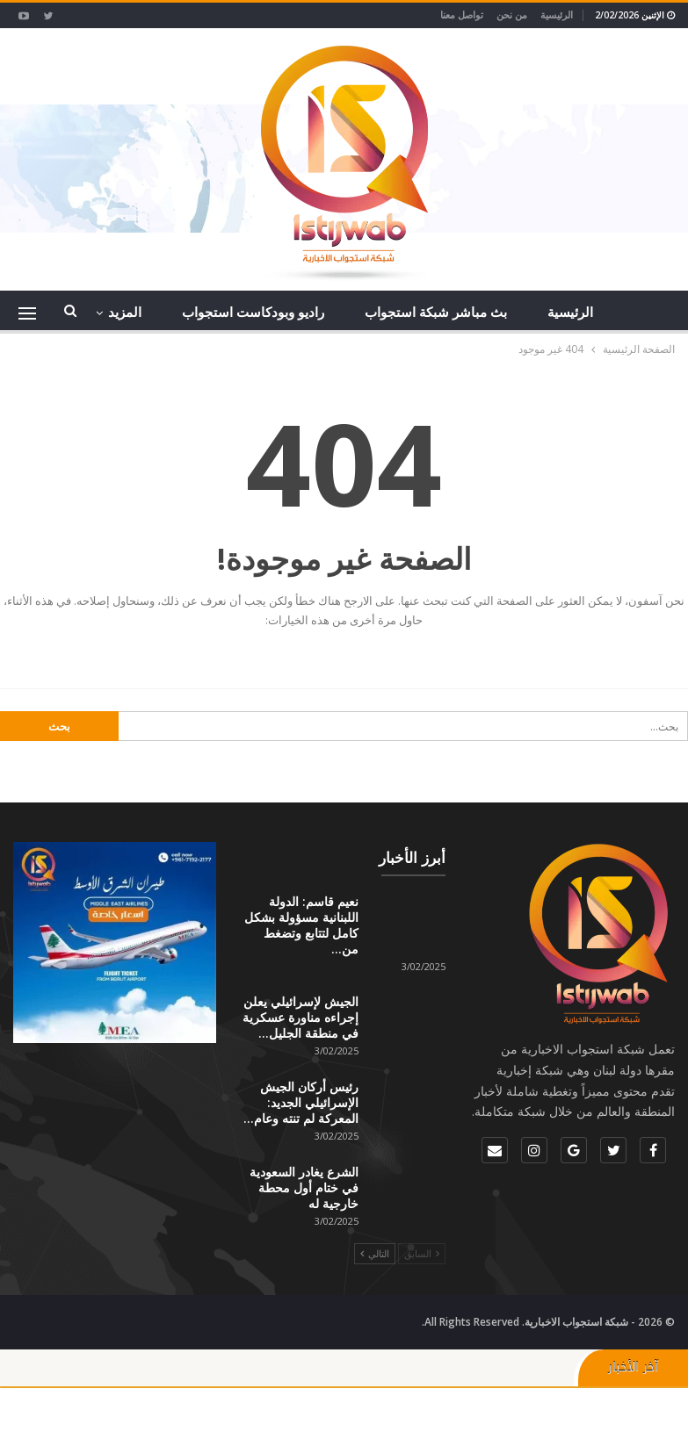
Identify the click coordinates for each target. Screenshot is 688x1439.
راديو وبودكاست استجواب (253, 311)
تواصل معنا (461, 14)
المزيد (124, 311)
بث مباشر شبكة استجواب (436, 311)
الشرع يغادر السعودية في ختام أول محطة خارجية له (304, 1187)
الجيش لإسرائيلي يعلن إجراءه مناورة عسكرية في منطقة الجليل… (300, 1018)
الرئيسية (556, 14)
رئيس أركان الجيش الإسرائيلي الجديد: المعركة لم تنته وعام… (300, 1103)
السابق (421, 1253)
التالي (374, 1253)
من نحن (511, 14)
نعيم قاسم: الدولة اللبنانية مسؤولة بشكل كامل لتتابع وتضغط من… (301, 925)
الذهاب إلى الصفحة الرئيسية (344, 657)
